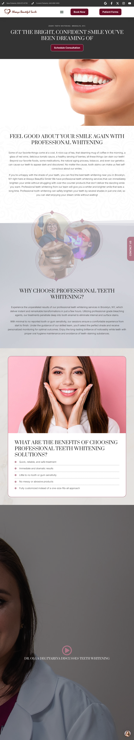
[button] (62, 12)
